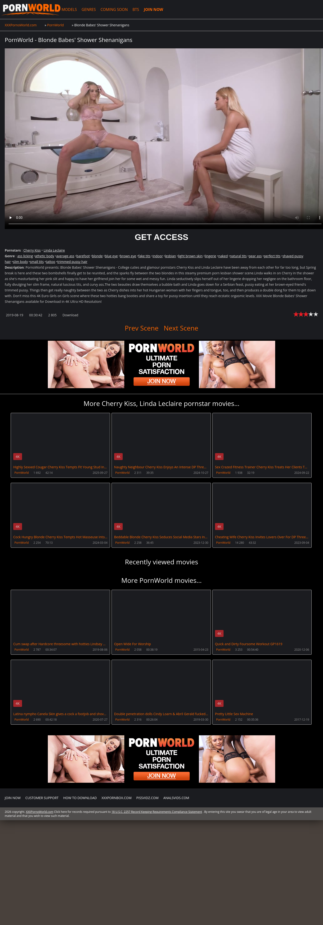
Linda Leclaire (54, 250)
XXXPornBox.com (117, 797)
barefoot (83, 256)
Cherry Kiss (32, 250)
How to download (80, 797)
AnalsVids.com (176, 797)
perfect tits (272, 256)
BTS (134, 9)
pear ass (255, 256)
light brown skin (190, 256)
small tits (37, 261)
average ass (65, 256)
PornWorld (21, 473)
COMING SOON (112, 9)
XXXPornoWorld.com (30, 9)
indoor (158, 256)
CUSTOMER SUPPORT (41, 797)
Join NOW (13, 797)
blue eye (111, 256)
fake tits (144, 256)
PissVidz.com (147, 797)
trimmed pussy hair (72, 261)
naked (223, 256)
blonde (97, 256)
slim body (20, 261)
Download (70, 315)
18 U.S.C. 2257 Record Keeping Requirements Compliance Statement (157, 811)
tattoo (50, 261)
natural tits (238, 256)
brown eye (128, 256)
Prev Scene (142, 327)
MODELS (67, 9)
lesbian (170, 256)
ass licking (25, 256)
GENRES (87, 9)
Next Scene (181, 327)
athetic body (44, 256)
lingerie (210, 256)
